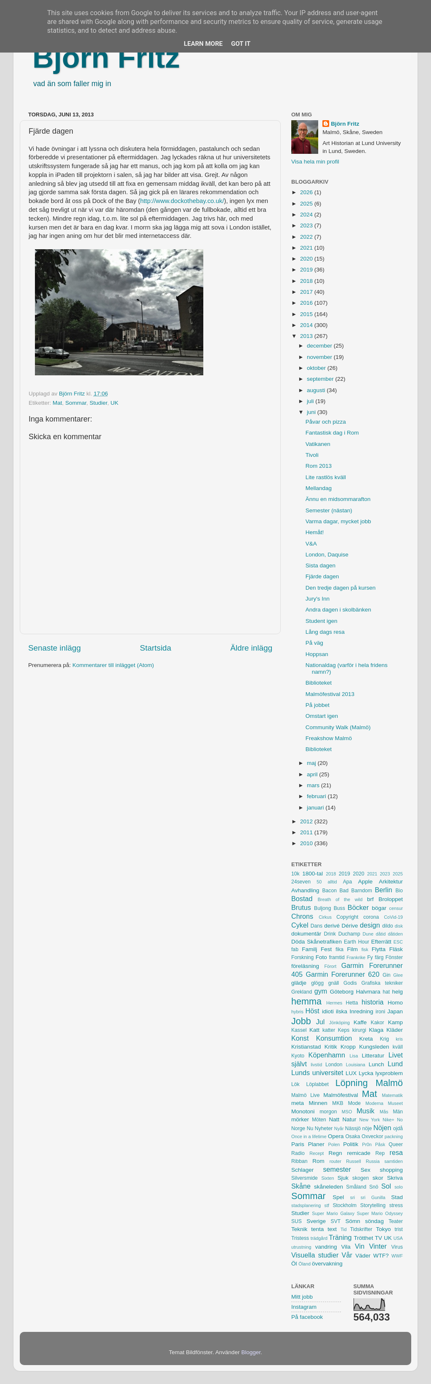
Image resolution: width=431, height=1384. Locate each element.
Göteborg (342, 992)
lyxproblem (389, 1073)
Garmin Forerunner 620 (342, 974)
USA (398, 1238)
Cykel (299, 925)
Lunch (376, 1064)
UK (114, 403)
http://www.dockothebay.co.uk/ (182, 201)
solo (398, 1186)
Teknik (299, 1229)
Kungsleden (374, 1047)
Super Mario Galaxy (333, 1213)
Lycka (366, 1073)
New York (369, 1119)
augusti (317, 390)
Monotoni (303, 1111)
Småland (356, 1187)
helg (397, 992)
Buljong (322, 908)
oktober (317, 368)
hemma (306, 1001)
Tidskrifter (361, 1229)
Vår (347, 1255)
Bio (399, 891)
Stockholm (345, 1205)
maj (312, 763)
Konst (300, 1038)
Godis (350, 983)
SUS (296, 1221)
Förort (330, 966)
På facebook (307, 1317)
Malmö (389, 1083)
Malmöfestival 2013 (330, 694)
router (335, 1161)
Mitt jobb (302, 1297)
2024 (307, 214)
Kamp (395, 1022)
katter (328, 1030)
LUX (351, 1073)
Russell (353, 1161)
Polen (334, 1144)
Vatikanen (318, 444)
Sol (386, 1186)
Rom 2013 (319, 466)
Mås (384, 1111)
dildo (387, 926)
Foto (321, 957)
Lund (395, 1064)
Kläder (394, 1030)
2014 (307, 325)
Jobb (301, 1021)
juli (311, 401)
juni (312, 412)
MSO (347, 1111)
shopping (391, 1170)
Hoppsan (317, 654)
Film (352, 949)
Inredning (361, 1011)
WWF (397, 1255)
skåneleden (328, 1187)
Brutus (301, 907)
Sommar (75, 403)
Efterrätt (381, 941)
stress (396, 1205)
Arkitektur (391, 881)
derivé (332, 926)
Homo (395, 1002)
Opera (336, 1136)
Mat (57, 403)
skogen (360, 1178)
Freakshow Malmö (329, 738)
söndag (374, 1221)
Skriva (395, 1178)
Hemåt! (315, 532)
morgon (328, 1112)
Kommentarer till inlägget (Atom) (113, 665)
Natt (334, 1119)
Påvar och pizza (326, 422)
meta (297, 1103)
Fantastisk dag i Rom (332, 433)
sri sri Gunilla (368, 1197)
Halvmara (368, 992)
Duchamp (349, 934)
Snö (373, 1187)
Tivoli (312, 455)
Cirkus (325, 917)
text (332, 1229)
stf (327, 1205)
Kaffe (360, 1022)
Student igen (322, 621)
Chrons (302, 916)
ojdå (398, 1128)
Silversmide (304, 1178)
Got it (240, 43)
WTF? (381, 1255)
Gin (387, 975)
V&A (311, 543)
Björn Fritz (106, 57)
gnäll (333, 983)
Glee (398, 975)
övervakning (327, 1263)
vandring (326, 1247)
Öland (304, 1263)
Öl (294, 1263)
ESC (398, 941)
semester (337, 1169)
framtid (337, 957)
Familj (309, 949)
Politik (350, 1144)
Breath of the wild (340, 899)
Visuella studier (314, 1255)
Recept (316, 1153)
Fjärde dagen (322, 576)
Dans (316, 926)
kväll (398, 1047)
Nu (310, 1128)
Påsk (380, 1144)
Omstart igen (322, 716)
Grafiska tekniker (382, 983)
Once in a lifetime (309, 1136)
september (321, 379)
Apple (365, 881)
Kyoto (297, 1056)
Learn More (203, 43)
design (370, 925)
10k (295, 874)
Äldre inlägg (251, 647)
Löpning (351, 1083)
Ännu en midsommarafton (338, 499)
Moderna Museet (384, 1103)
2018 (307, 281)
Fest (326, 949)
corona (371, 917)
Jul (320, 1021)
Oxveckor (372, 1136)
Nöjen (382, 1127)
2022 (307, 237)
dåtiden (395, 933)
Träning (340, 1237)
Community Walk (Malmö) (338, 727)
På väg (314, 643)
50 (319, 881)
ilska (341, 1011)
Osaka (352, 1136)
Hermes (334, 1002)
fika (339, 949)
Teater (395, 1221)
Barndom (361, 891)
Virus (397, 1247)
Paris (297, 1144)
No (400, 1119)
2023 (307, 225)
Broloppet (390, 899)
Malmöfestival (340, 1095)
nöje (367, 1128)
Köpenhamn (327, 1055)
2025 (307, 203)
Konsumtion (334, 1038)
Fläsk (396, 949)
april (313, 774)
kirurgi (359, 1030)
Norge (298, 1128)
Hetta (352, 1003)
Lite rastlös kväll (326, 477)
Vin (359, 1246)
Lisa (354, 1055)
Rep (380, 1153)
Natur (349, 1119)
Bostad (301, 898)
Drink (330, 934)
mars (314, 785)
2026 (307, 192)
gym (320, 991)
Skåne (301, 1186)
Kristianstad (306, 1047)
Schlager (302, 1170)
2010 (307, 843)
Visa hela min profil (315, 161)
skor (377, 1178)
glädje (298, 983)
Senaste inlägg (54, 647)
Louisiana (355, 1064)
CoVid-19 (393, 917)
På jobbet (318, 705)
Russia (373, 1161)
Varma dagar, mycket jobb (338, 521)
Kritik (331, 1047)
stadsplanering (306, 1205)
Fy (370, 957)
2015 (307, 314)
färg (379, 957)
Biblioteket (319, 683)
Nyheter (324, 1128)
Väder (362, 1255)
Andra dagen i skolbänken (338, 609)
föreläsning (305, 966)
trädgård (319, 1238)
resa (396, 1152)
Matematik (392, 1095)
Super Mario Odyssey (380, 1213)
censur (396, 908)
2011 (307, 832)
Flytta (379, 949)
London (334, 1065)
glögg (317, 983)
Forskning (302, 957)
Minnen (318, 1103)
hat (386, 992)
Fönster (394, 957)
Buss (339, 908)
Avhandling (305, 890)
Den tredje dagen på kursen (341, 588)
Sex (365, 1170)
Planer (316, 1144)
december (320, 346)
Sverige (316, 1221)
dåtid (381, 933)
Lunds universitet (317, 1072)
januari (316, 807)
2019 (307, 269)
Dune (367, 933)
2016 (307, 303)
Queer (395, 1144)
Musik (365, 1111)
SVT (336, 1221)
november (320, 357)
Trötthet (363, 1238)
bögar (379, 908)
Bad (344, 891)
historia (372, 1002)
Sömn (352, 1221)
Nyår (339, 1128)
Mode (354, 1103)
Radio (298, 1153)
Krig (384, 1039)
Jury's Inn (318, 599)
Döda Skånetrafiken (316, 941)
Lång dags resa (325, 632)
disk (399, 925)
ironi (380, 1012)
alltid (332, 881)
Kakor (377, 1022)
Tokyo (383, 1229)
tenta (317, 1229)
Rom (318, 1161)
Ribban (299, 1161)
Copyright (347, 917)
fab (294, 949)
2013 (307, 336)
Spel (338, 1197)
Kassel (298, 1030)
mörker (300, 1119)
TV (378, 1238)
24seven (301, 882)
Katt (314, 1030)
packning (394, 1136)
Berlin (383, 890)
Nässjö (353, 1128)
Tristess (300, 1238)
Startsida (155, 647)
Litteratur (373, 1055)
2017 (307, 292)
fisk (365, 949)
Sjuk (343, 1178)
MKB (337, 1103)
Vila (346, 1247)
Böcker (358, 907)
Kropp (348, 1047)
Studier (98, 403)
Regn (335, 1153)
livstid (316, 1064)
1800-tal (312, 873)
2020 (307, 259)
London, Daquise (327, 554)
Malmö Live (305, 1095)
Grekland (301, 992)
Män (398, 1112)
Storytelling (373, 1205)
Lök (295, 1084)
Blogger (251, 1352)
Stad (397, 1197)
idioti (328, 1011)
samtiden (393, 1161)
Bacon (329, 891)
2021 (307, 248)
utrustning (301, 1247)
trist (398, 1229)
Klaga (376, 1030)
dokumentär (306, 934)
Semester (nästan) (329, 510)
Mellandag (319, 488)
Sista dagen (320, 565)
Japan (395, 1011)
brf (370, 899)
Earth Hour (356, 942)
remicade (359, 1153)
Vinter (378, 1246)
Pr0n (367, 1144)
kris (399, 1038)
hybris (297, 1011)
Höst (312, 1011)
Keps (344, 1030)
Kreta (366, 1039)
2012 (307, 821)
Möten (319, 1120)
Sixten (327, 1178)
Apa (347, 882)
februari (317, 796)
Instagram (304, 1307)
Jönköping (339, 1022)
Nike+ (388, 1119)
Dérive (350, 926)
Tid (344, 1229)
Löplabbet (317, 1084)
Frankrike (355, 957)
